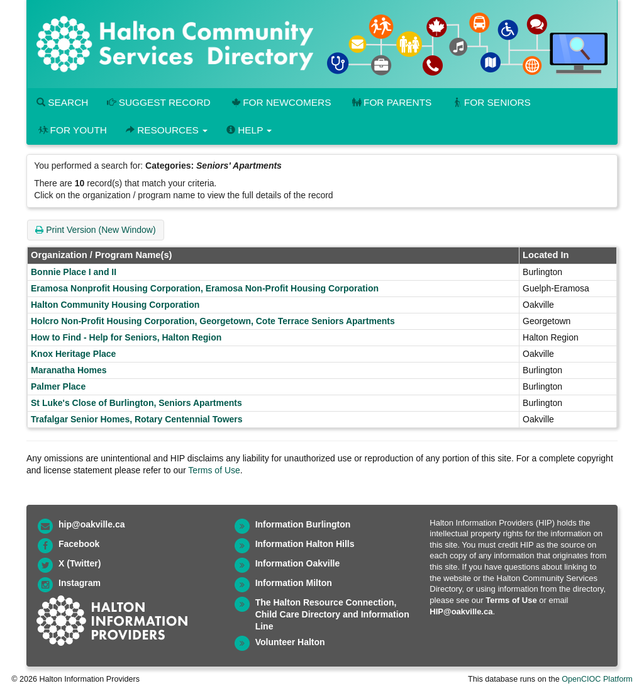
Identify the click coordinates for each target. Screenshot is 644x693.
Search (62, 102)
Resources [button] (167, 130)
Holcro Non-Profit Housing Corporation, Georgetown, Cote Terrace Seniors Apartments (213, 321)
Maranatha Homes (69, 370)
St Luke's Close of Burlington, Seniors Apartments (136, 403)
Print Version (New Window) (95, 230)
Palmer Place (58, 386)
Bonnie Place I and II (73, 272)
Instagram (79, 583)
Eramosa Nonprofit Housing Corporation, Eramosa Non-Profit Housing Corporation (205, 288)
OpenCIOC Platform (597, 679)
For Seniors (490, 102)
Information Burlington (303, 524)
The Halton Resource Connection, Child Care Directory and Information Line (332, 614)
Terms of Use (214, 470)
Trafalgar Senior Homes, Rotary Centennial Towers (137, 419)
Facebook (78, 544)
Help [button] (249, 130)
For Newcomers (280, 102)
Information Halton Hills (305, 544)
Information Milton (293, 583)
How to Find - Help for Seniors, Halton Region (126, 337)
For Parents (390, 102)
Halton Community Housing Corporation (115, 305)
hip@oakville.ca (91, 524)
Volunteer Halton (290, 642)
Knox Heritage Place (73, 354)
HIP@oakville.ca (461, 611)
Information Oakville (297, 563)
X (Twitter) (79, 563)
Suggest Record (158, 102)
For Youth (71, 130)
